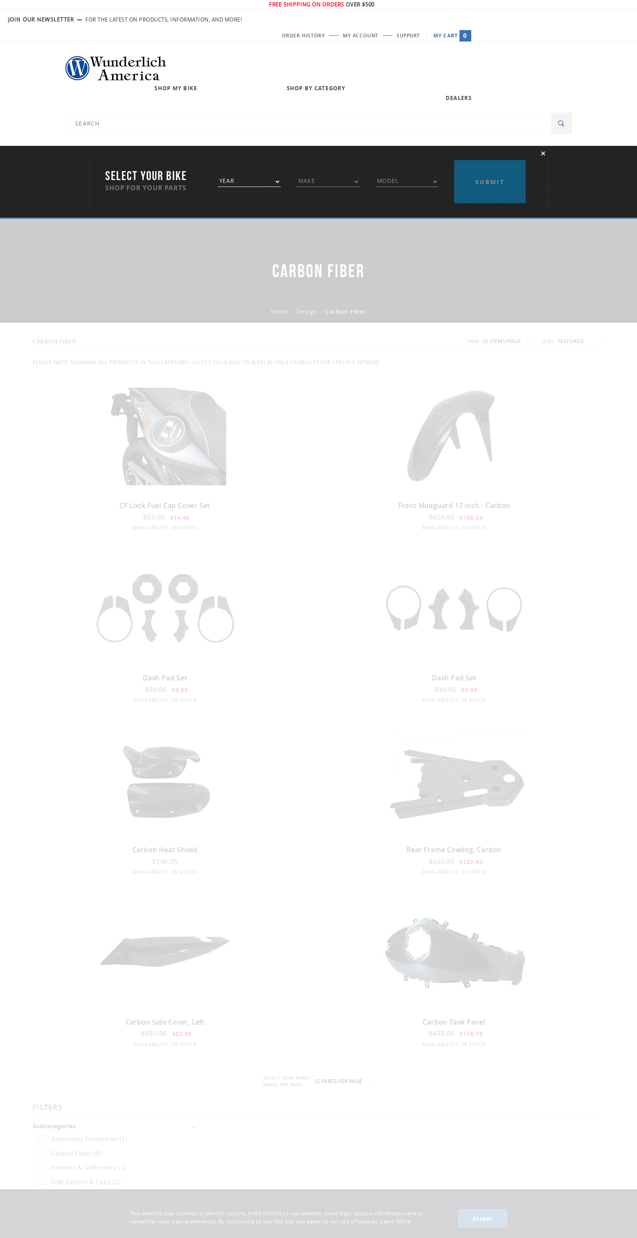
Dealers (437, 57)
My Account (515, 19)
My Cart (611, 20)
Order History (455, 19)
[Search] (561, 57)
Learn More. (396, 1222)
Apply (490, 105)
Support (564, 19)
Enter (462, 1171)
